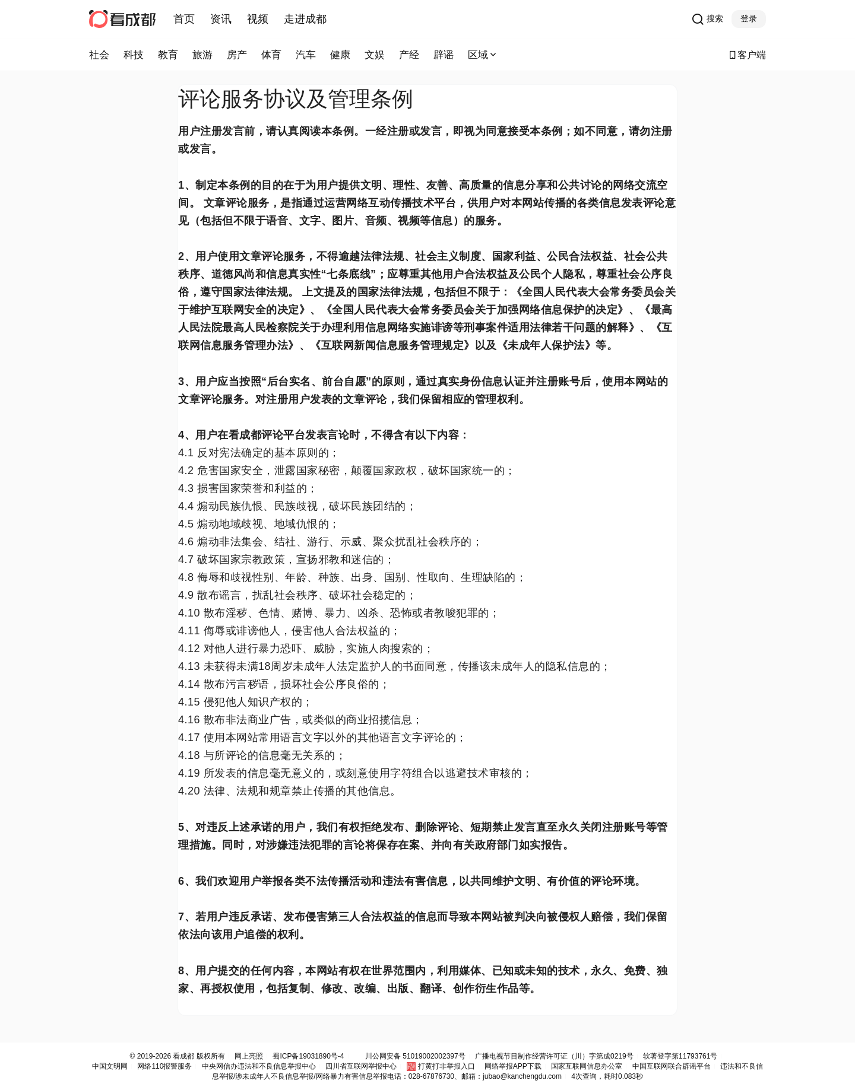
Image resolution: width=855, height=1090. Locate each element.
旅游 (202, 55)
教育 (168, 55)
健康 (340, 55)
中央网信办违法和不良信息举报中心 (259, 1066)
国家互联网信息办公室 (586, 1066)
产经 (409, 55)
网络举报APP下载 (513, 1066)
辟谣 (443, 55)
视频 (257, 19)
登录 (748, 18)
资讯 (221, 19)
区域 (483, 55)
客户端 (747, 55)
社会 (99, 55)
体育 (271, 55)
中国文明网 (110, 1066)
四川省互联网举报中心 (361, 1066)
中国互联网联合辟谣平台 (671, 1066)
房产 (237, 55)
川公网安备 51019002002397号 (415, 1056)
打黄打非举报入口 (446, 1066)
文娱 (375, 55)
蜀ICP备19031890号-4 (308, 1056)
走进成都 (305, 19)
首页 (184, 19)
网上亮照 (249, 1056)
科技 (134, 55)
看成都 (182, 1056)
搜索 (707, 19)
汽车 (306, 55)
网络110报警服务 (164, 1066)
